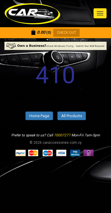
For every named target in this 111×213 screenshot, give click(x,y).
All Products (71, 116)
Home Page (39, 116)
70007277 (62, 135)
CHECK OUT (66, 32)
